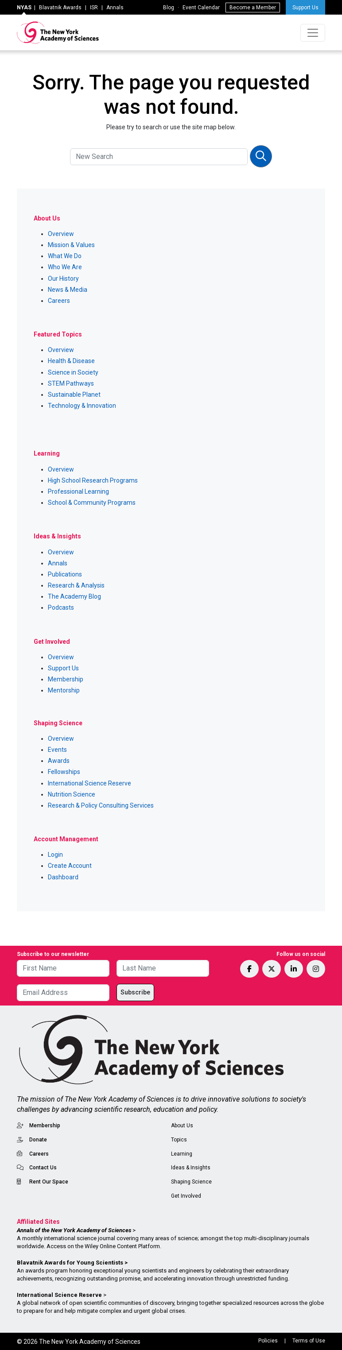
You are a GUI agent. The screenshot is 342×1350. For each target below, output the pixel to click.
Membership (65, 679)
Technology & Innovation (82, 405)
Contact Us (43, 1167)
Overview (61, 233)
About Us (182, 1125)
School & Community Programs (92, 502)
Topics (179, 1140)
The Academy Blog (74, 596)
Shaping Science (191, 1182)
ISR (94, 7)
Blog (168, 7)
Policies (268, 1341)
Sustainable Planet (74, 394)
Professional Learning (78, 491)
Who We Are (65, 267)
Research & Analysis (76, 585)
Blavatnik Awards (60, 7)
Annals (115, 7)
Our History (63, 278)
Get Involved (186, 1196)
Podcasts (61, 607)
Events (57, 749)
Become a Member (252, 7)
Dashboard (63, 877)
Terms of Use (308, 1341)
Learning (181, 1154)
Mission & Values (71, 244)
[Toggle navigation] (312, 33)
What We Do (65, 255)
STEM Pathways (71, 383)
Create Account (70, 865)
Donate (38, 1140)
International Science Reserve (89, 783)
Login (55, 854)
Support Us (305, 7)
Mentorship (64, 690)
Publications (65, 574)
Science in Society (73, 372)
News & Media (67, 289)
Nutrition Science (71, 794)
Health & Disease (71, 360)
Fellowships (64, 771)
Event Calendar (201, 7)
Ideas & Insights (190, 1167)
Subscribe (135, 992)
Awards (59, 760)
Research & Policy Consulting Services (101, 805)
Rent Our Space (48, 1182)
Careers (59, 300)
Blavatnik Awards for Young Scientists (70, 1262)
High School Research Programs (93, 480)
